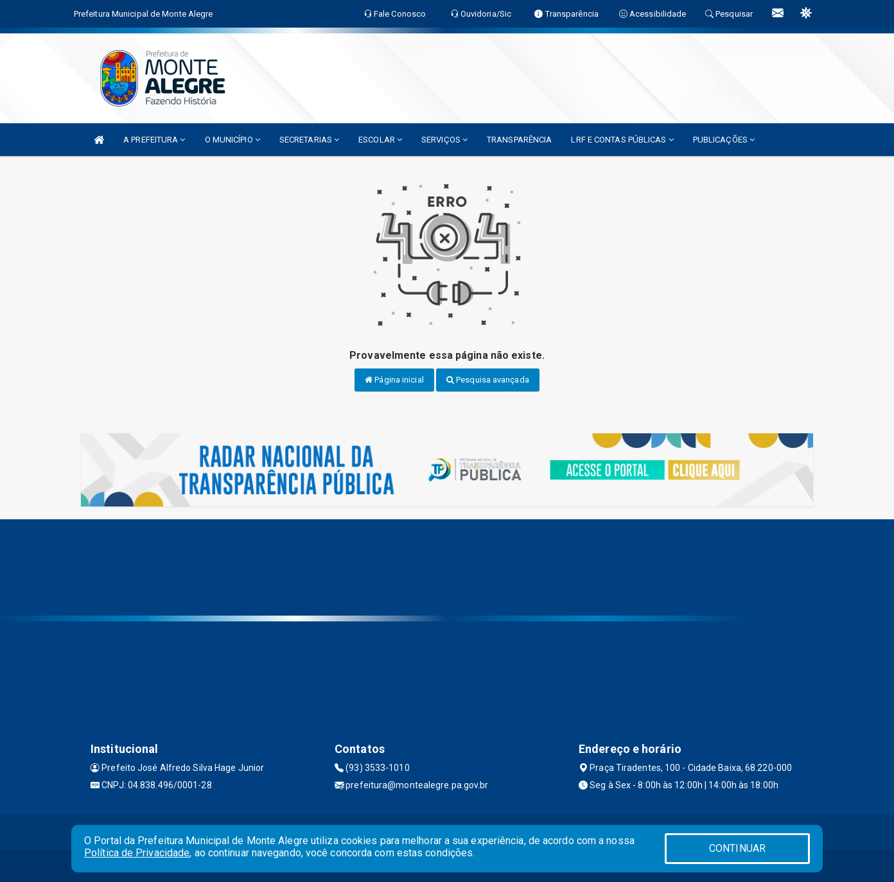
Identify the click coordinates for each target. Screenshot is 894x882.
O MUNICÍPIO (232, 139)
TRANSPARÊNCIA (519, 139)
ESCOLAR (380, 139)
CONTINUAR (737, 848)
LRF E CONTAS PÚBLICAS (622, 139)
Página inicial (394, 380)
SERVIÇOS (444, 139)
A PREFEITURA (154, 139)
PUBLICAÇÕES (724, 139)
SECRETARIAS (309, 139)
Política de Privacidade (136, 853)
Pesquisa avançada (487, 380)
